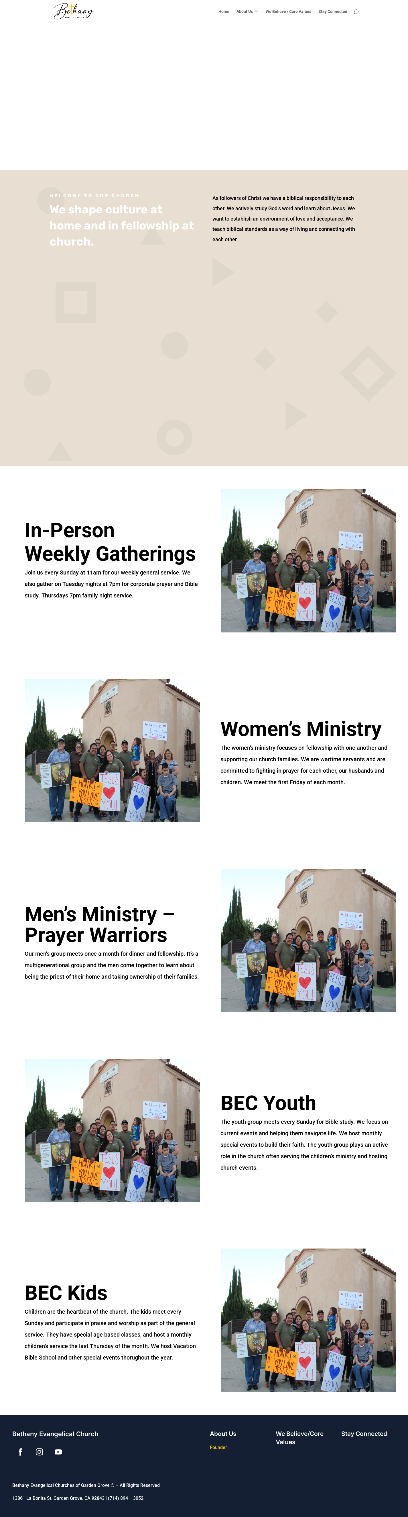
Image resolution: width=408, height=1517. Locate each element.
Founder (218, 1447)
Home (223, 11)
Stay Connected (332, 11)
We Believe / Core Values (288, 11)
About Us (244, 11)
